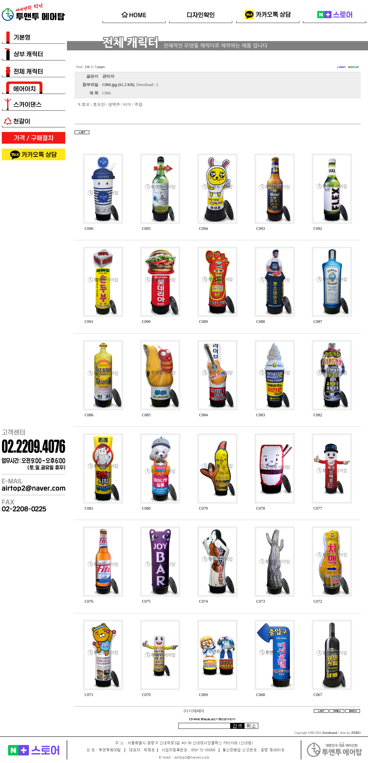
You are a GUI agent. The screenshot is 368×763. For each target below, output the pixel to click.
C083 (260, 415)
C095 (146, 228)
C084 (203, 415)
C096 (89, 228)
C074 (203, 601)
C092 (317, 228)
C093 (260, 228)
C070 (146, 694)
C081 (89, 508)
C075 (146, 601)
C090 (146, 321)
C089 (203, 321)
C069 (203, 694)
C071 (89, 694)
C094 (203, 228)
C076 (89, 601)
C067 (317, 694)
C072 (317, 601)
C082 (317, 415)
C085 (146, 415)
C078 (260, 508)
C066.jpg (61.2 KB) (118, 84)
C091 (89, 321)
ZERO (356, 733)
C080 (146, 508)
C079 (203, 508)
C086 (89, 415)
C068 (260, 694)
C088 (260, 321)
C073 (260, 601)
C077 (317, 508)
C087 (317, 321)
